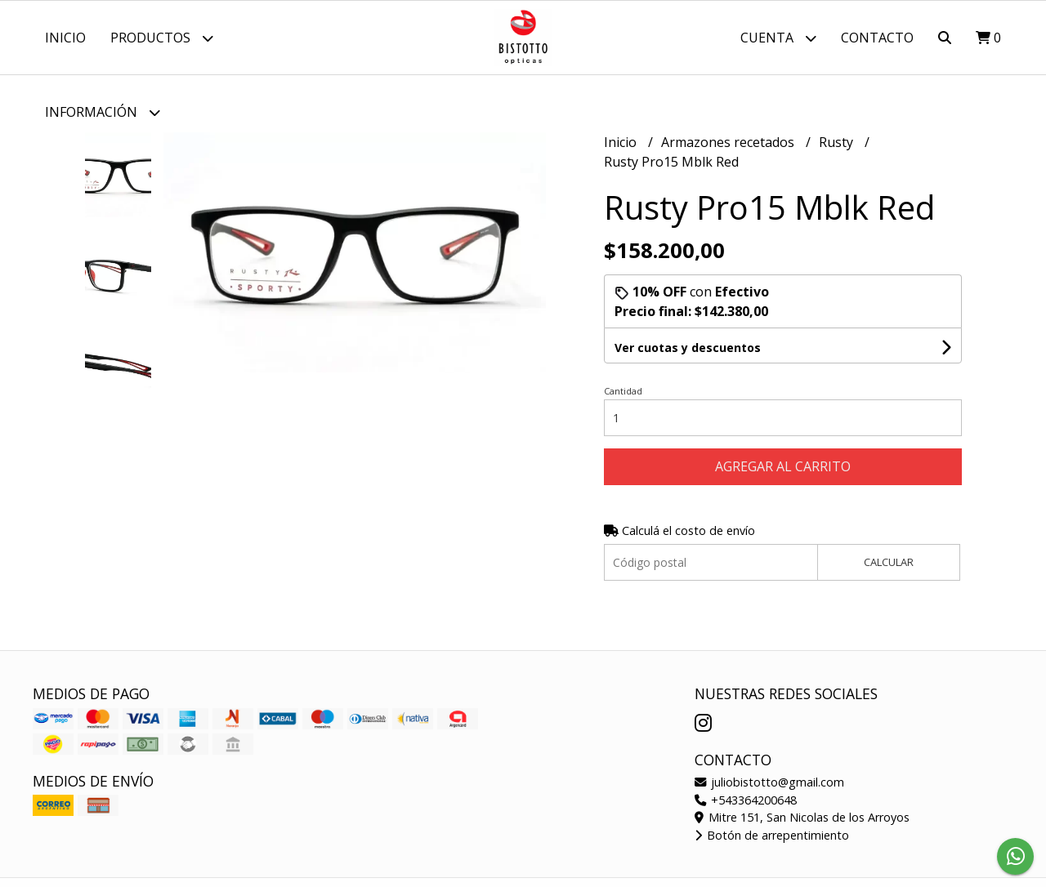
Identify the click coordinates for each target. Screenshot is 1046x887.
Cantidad (623, 391)
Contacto (877, 38)
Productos (161, 38)
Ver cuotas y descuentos (688, 347)
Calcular (889, 562)
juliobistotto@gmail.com (769, 782)
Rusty (837, 142)
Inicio (65, 38)
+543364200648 (746, 800)
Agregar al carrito (783, 466)
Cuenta (778, 38)
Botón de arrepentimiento (772, 835)
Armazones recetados (729, 142)
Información (102, 112)
